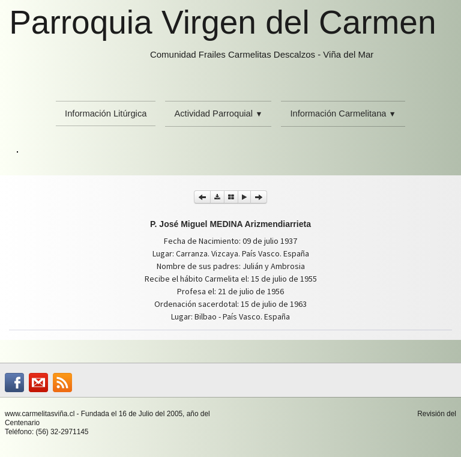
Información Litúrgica (105, 113)
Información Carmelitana (343, 113)
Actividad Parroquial (218, 113)
